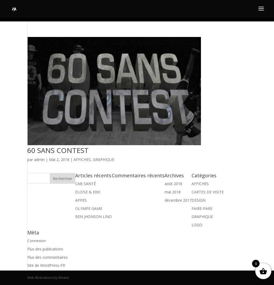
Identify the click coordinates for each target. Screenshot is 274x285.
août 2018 (173, 183)
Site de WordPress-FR (46, 265)
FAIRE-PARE (202, 208)
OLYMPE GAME (88, 208)
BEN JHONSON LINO (93, 216)
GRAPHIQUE (103, 159)
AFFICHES (82, 159)
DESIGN (199, 200)
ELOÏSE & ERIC (88, 191)
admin (39, 159)
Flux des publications (45, 249)
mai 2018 (173, 191)
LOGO (197, 224)
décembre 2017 (178, 200)
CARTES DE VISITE (208, 191)
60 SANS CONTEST (58, 150)
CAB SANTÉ (85, 183)
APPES (81, 200)
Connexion (36, 240)
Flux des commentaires (47, 257)
